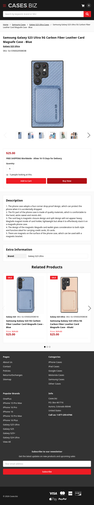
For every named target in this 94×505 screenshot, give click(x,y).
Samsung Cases (56, 378)
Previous (5, 135)
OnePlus (7, 397)
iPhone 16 (8, 410)
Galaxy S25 (8, 427)
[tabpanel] (25, 307)
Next (89, 135)
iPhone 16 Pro (10, 406)
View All (7, 440)
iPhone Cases (55, 360)
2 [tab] (47, 345)
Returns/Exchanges (12, 373)
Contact (7, 365)
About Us (7, 360)
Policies (7, 369)
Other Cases (55, 382)
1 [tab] (44, 345)
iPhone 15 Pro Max (12, 402)
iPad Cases (54, 365)
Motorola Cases (56, 373)
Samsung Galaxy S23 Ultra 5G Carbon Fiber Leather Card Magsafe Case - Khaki (66, 322)
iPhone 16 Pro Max (12, 414)
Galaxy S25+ (9, 432)
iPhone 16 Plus (10, 419)
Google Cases (55, 369)
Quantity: (10, 163)
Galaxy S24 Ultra (11, 436)
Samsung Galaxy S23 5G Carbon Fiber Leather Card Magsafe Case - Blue (25, 322)
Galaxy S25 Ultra (11, 423)
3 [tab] (49, 345)
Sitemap (7, 378)
